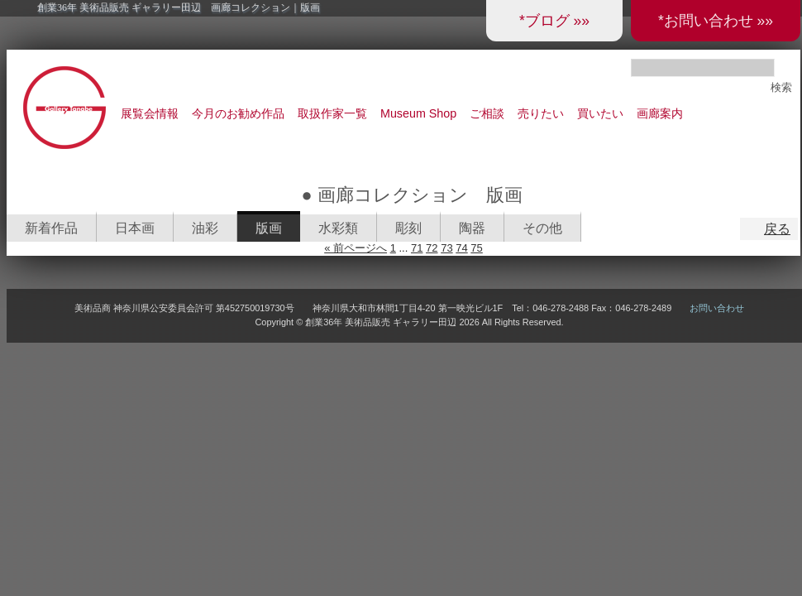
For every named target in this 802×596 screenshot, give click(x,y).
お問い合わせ (717, 308)
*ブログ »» (554, 20)
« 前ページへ (355, 248)
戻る (777, 229)
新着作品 (51, 228)
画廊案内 (660, 113)
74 (461, 248)
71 (416, 248)
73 (446, 248)
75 (476, 248)
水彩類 (338, 228)
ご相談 (487, 113)
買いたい (600, 113)
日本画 (135, 228)
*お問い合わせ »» (715, 20)
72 (431, 248)
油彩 (205, 228)
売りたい (541, 113)
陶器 (472, 228)
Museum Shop (418, 113)
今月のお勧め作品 (238, 113)
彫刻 (408, 228)
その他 (542, 228)
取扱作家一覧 (332, 113)
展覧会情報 (150, 113)
